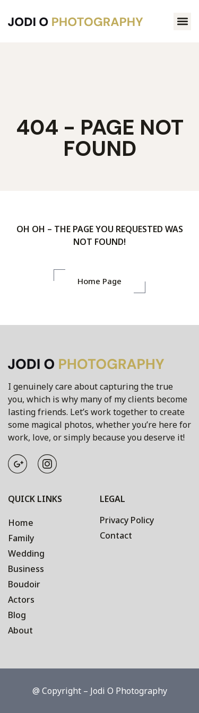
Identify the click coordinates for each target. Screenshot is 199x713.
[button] (182, 21)
